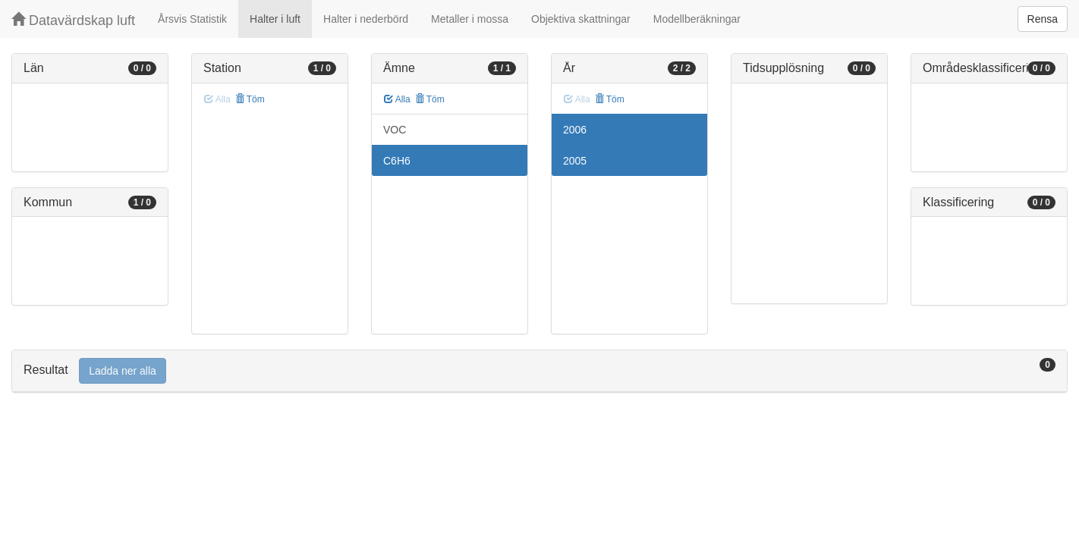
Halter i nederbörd (365, 19)
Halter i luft (275, 19)
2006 (575, 130)
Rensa (1042, 19)
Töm (250, 99)
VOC (394, 130)
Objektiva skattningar (581, 19)
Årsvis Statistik (192, 19)
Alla (397, 99)
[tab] (539, 371)
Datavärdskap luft (73, 20)
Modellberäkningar (697, 19)
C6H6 (397, 161)
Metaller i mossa (469, 19)
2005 (575, 161)
